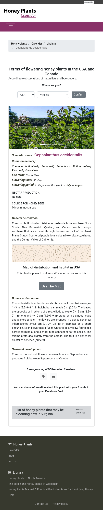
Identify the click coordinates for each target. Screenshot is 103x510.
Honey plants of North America (27, 478)
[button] (15, 127)
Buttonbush (63, 166)
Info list (12, 461)
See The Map (51, 286)
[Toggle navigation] (10, 26)
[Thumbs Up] (53, 376)
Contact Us (88, 2)
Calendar (13, 450)
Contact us (41, 503)
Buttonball (47, 166)
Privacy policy (60, 503)
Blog (11, 455)
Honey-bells (31, 170)
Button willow (82, 166)
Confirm (78, 94)
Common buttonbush (25, 166)
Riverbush (17, 170)
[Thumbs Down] (43, 376)
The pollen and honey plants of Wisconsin (33, 483)
